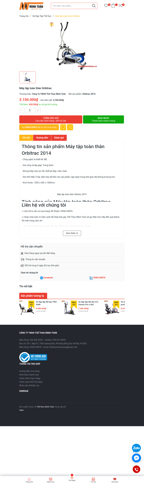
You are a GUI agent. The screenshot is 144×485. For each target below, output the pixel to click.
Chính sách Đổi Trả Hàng (30, 382)
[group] (72, 45)
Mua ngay (103, 119)
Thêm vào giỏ (50, 119)
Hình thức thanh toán (29, 375)
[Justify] (94, 6)
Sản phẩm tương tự (32, 295)
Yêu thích (114, 482)
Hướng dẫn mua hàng (29, 371)
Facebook (48, 277)
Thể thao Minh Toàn (45, 407)
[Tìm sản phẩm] (74, 6)
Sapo (21, 410)
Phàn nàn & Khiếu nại (29, 385)
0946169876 (31, 127)
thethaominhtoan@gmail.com (63, 347)
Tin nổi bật (25, 286)
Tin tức (93, 482)
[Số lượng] (30, 110)
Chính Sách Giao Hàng (29, 378)
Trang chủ (29, 482)
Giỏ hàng (72, 480)
